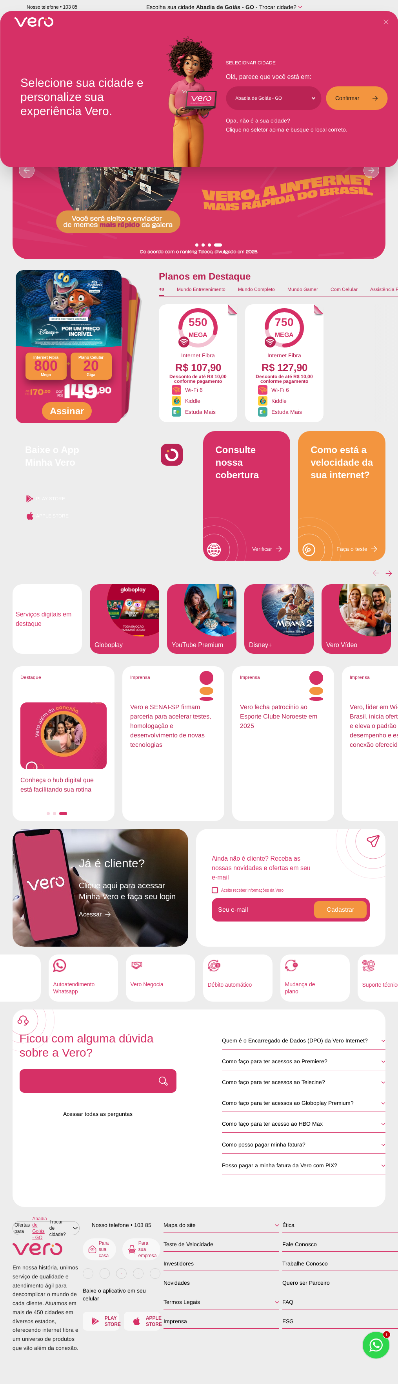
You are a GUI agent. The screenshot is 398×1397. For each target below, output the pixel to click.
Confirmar (356, 98)
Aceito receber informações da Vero (252, 890)
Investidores (179, 1263)
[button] (388, 573)
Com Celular (344, 289)
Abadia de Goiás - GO (225, 7)
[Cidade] (275, 98)
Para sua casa (98, 1249)
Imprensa (175, 1321)
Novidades (177, 1283)
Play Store (45, 498)
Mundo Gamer (302, 289)
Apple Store (47, 516)
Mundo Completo (256, 289)
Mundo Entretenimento (201, 289)
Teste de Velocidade (188, 1244)
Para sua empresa (142, 1249)
